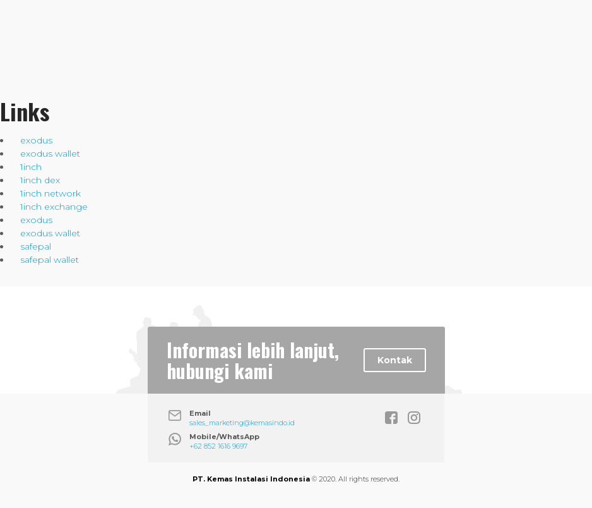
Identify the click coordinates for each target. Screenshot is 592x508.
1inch (31, 166)
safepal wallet (49, 259)
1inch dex (40, 180)
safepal (35, 246)
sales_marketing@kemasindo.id (242, 422)
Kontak (394, 360)
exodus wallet (50, 153)
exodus (36, 140)
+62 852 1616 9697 (218, 446)
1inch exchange (54, 206)
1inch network (50, 193)
